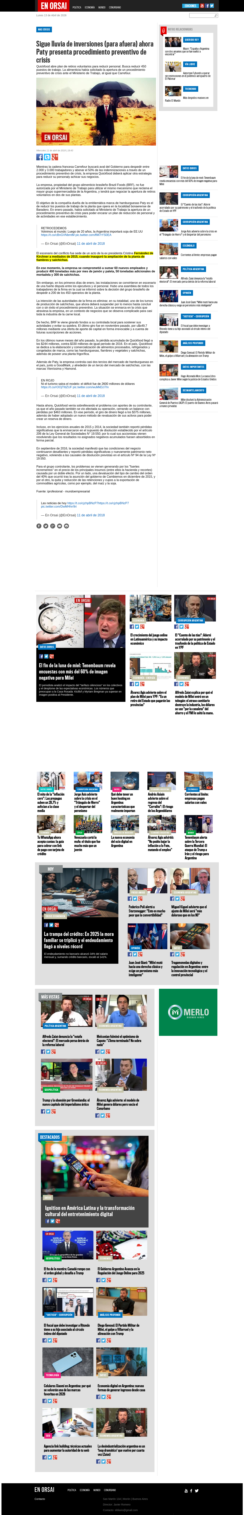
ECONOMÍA (90, 7)
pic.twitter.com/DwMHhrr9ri (58, 506)
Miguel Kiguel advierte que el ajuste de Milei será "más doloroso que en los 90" (189, 911)
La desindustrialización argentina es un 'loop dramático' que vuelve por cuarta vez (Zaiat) (121, 1450)
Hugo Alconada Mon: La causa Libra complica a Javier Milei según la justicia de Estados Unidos (188, 377)
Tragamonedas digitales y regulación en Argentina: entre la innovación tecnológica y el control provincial (189, 968)
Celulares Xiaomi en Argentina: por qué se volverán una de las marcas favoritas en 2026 (67, 1389)
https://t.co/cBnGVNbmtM (58, 234)
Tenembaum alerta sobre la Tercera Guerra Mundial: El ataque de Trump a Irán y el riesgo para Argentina (197, 847)
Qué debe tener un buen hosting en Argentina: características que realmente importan (123, 802)
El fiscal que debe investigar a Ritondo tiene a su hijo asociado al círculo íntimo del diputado (185, 329)
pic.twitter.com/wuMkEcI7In (91, 387)
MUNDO (101, 7)
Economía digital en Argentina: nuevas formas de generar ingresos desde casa (121, 1387)
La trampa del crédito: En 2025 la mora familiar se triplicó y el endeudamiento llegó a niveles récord (79, 940)
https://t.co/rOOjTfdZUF (56, 387)
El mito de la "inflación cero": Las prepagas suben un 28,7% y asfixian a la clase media (50, 802)
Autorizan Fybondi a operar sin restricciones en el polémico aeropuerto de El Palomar (187, 75)
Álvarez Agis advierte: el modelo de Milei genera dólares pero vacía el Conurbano (118, 1104)
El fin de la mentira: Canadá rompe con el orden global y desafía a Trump (67, 1271)
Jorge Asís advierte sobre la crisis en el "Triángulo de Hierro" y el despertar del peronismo (188, 233)
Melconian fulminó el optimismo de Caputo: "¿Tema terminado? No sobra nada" (119, 1040)
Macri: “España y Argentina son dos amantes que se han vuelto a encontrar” (187, 51)
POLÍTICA (77, 7)
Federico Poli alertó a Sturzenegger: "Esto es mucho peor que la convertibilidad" (147, 911)
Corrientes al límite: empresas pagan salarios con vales (188, 256)
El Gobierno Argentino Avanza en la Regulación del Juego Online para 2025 (121, 1271)
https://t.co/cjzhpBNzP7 (82, 503)
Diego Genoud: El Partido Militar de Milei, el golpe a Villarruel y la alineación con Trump (187, 354)
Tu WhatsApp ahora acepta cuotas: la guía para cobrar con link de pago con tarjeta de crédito (50, 845)
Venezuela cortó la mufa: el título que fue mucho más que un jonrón (87, 843)
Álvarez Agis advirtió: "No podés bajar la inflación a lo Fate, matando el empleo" (161, 843)
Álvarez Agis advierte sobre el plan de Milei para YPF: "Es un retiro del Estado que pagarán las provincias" (150, 698)
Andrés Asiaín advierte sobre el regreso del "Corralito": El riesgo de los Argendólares (160, 802)
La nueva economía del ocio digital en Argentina (123, 841)
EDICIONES (190, 6)
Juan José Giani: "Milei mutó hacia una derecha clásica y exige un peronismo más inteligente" (188, 303)
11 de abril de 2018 (91, 243)
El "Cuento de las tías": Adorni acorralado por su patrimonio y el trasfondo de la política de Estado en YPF (188, 207)
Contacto (40, 1498)
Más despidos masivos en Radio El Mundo (186, 99)
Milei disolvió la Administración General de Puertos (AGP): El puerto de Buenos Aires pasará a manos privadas (189, 403)
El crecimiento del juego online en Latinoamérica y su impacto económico (149, 639)
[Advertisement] (19, 80)
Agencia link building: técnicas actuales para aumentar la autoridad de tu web (68, 1448)
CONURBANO (115, 7)
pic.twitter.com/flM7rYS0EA (93, 234)
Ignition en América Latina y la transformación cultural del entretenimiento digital (90, 1211)
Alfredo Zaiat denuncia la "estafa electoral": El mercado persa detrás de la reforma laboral (188, 280)
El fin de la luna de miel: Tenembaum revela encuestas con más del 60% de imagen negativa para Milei (188, 181)
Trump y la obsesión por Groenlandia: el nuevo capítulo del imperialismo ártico (66, 1102)
